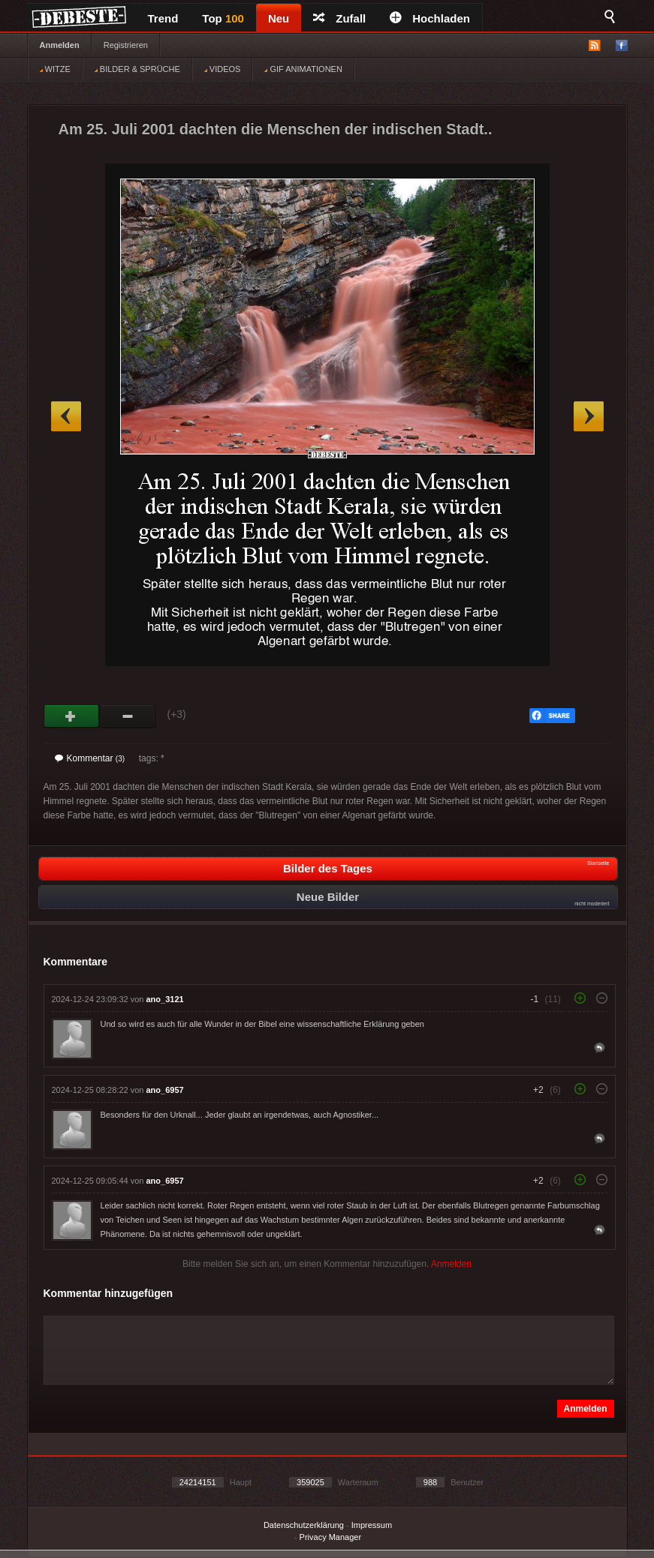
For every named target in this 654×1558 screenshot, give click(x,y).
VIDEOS (222, 69)
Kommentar (90, 758)
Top (223, 18)
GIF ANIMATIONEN (303, 69)
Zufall (339, 18)
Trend (163, 18)
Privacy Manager (331, 1536)
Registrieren (126, 45)
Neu (278, 18)
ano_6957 (165, 1089)
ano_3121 (165, 999)
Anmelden (60, 45)
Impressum (371, 1524)
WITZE (55, 69)
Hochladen (430, 18)
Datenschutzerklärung (304, 1524)
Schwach (128, 716)
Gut (72, 716)
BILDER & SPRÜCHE (137, 69)
